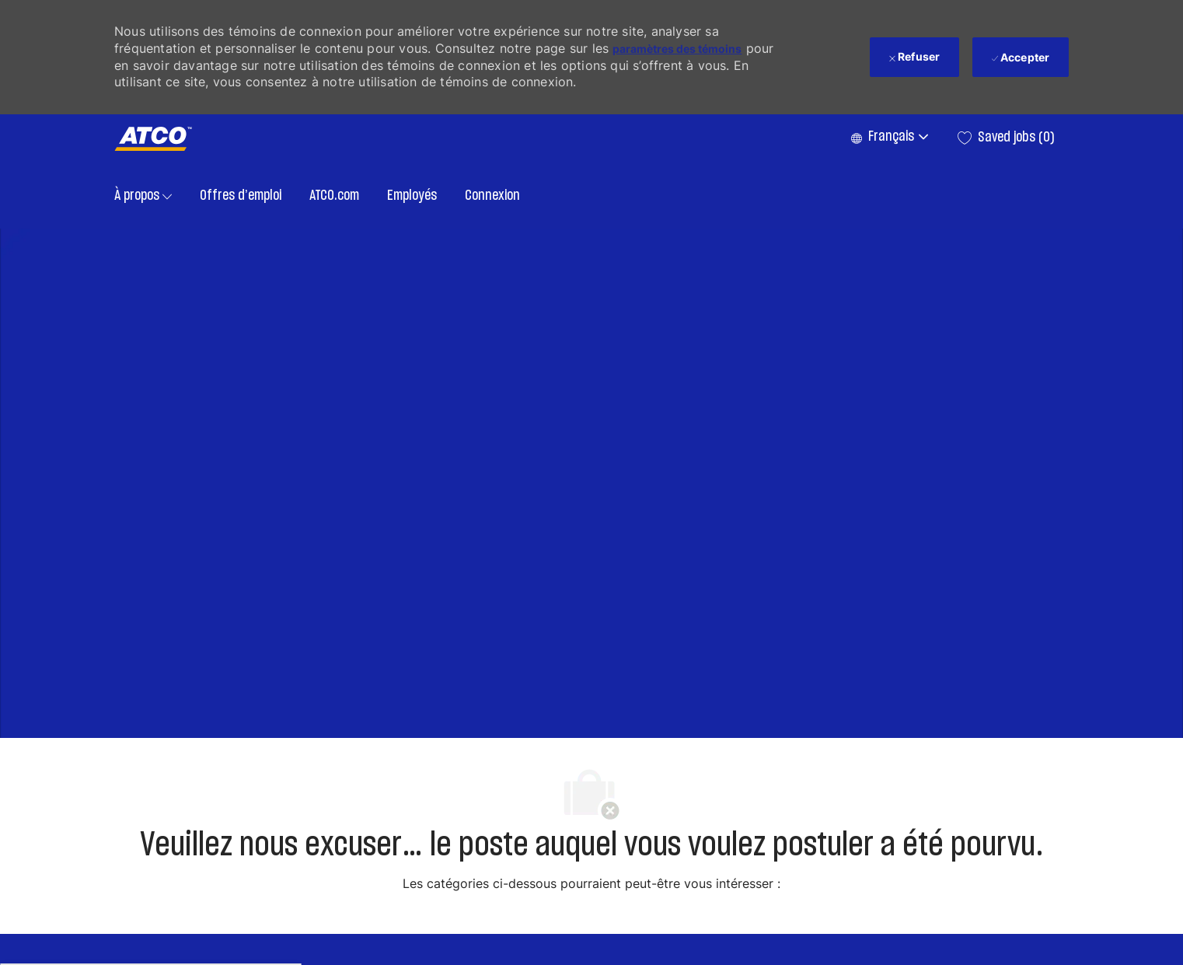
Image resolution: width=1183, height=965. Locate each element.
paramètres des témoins (677, 48)
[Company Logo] (153, 139)
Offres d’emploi (240, 196)
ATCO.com (334, 196)
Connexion (492, 196)
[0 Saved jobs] (1006, 138)
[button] (889, 137)
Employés (412, 196)
